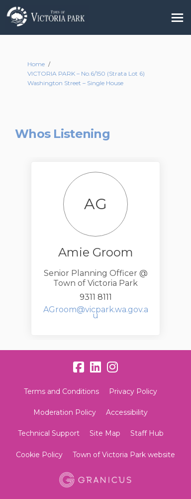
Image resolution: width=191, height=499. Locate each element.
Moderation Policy (64, 412)
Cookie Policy (39, 454)
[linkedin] (95, 367)
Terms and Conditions (61, 391)
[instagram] (112, 367)
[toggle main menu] (177, 17)
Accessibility (127, 412)
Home (36, 64)
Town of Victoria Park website (124, 454)
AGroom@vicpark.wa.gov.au (95, 312)
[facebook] (79, 367)
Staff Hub (147, 433)
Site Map (105, 433)
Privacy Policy (133, 391)
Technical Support (49, 433)
